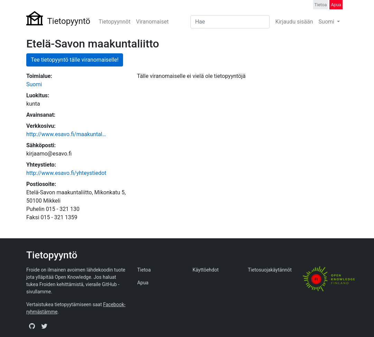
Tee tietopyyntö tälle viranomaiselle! (75, 59)
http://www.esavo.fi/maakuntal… (66, 134)
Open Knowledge (73, 277)
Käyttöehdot (206, 270)
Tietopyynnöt (114, 21)
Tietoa (321, 4)
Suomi (327, 21)
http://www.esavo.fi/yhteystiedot (66, 173)
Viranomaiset (152, 21)
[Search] (230, 21)
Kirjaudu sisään (294, 21)
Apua (336, 4)
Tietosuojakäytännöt (270, 270)
